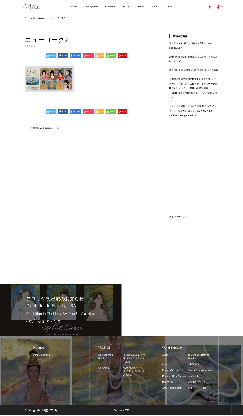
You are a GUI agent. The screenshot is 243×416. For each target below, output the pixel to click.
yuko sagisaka (46, 128)
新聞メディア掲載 (197, 388)
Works (74, 6)
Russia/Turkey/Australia (199, 371)
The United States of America (198, 357)
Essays (127, 6)
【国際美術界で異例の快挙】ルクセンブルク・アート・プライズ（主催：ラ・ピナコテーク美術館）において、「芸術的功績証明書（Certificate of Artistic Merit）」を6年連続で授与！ (193, 89)
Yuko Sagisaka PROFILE (105, 357)
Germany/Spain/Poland (173, 377)
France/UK (193, 377)
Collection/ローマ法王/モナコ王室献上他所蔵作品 (134, 372)
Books (141, 6)
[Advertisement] (193, 239)
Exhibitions (110, 6)
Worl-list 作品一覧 (197, 382)
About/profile (91, 6)
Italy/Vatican (194, 365)
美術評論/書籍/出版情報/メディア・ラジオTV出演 (134, 359)
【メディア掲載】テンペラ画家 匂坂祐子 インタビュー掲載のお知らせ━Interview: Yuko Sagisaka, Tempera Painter (192, 112)
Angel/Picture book (172, 388)
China (165, 365)
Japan (165, 355)
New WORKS (169, 382)
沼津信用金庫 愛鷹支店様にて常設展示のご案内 (193, 71)
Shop (154, 6)
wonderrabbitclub (42, 355)
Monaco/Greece (170, 371)
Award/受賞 (103, 368)
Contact (168, 6)
